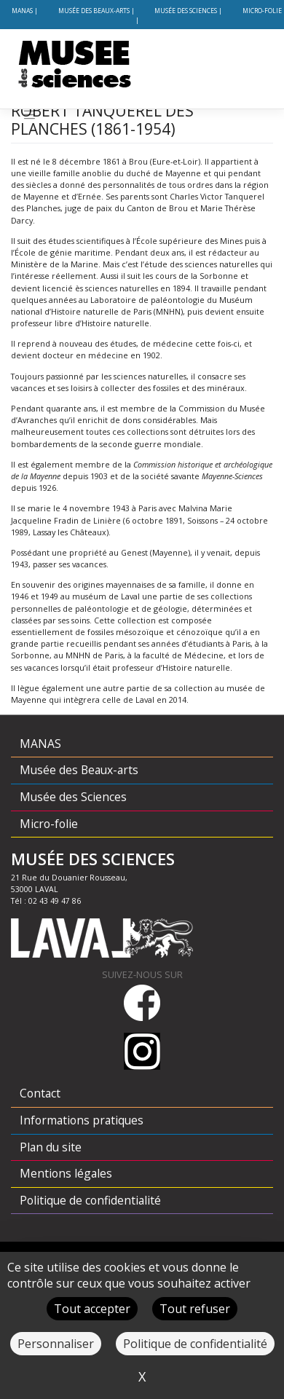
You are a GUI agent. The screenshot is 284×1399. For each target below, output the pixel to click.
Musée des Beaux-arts (94, 11)
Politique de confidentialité (90, 1200)
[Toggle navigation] (30, 115)
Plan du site (51, 1147)
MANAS (22, 11)
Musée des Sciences (185, 11)
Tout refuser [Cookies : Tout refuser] (194, 1309)
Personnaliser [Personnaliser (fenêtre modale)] (55, 1344)
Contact (40, 1093)
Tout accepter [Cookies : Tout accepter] (92, 1309)
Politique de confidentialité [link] (195, 1344)
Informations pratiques (81, 1120)
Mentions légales (66, 1173)
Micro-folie (262, 11)
